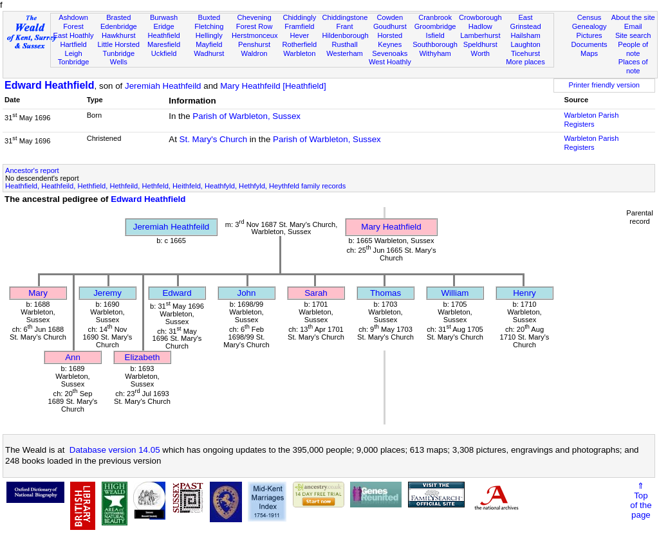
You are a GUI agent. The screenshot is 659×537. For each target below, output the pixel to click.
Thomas (385, 293)
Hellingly (209, 35)
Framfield (299, 26)
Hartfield (73, 44)
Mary (38, 293)
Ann (72, 357)
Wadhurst (209, 53)
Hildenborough (345, 35)
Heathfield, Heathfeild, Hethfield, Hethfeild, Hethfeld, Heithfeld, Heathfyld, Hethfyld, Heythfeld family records (175, 186)
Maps (589, 53)
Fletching (208, 26)
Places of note (633, 66)
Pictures (589, 35)
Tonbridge (73, 62)
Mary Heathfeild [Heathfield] (273, 86)
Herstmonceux (255, 35)
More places (525, 62)
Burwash (164, 17)
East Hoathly (73, 35)
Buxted (209, 17)
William (455, 293)
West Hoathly (390, 62)
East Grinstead (525, 22)
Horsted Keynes (389, 40)
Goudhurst (390, 26)
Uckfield (164, 53)
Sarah (316, 293)
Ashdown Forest (73, 22)
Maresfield (163, 44)
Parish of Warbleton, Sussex (246, 116)
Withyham (434, 53)
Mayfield (209, 44)
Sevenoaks (389, 53)
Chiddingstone (344, 17)
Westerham (344, 53)
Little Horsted (119, 44)
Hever (300, 35)
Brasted (118, 17)
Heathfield (164, 35)
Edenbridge (118, 26)
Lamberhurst (480, 35)
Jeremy (107, 293)
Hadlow (480, 26)
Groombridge (435, 26)
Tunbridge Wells (119, 58)
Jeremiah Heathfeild (163, 86)
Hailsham (525, 35)
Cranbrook (435, 17)
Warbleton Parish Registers (591, 119)
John (246, 293)
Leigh (73, 53)
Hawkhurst (118, 35)
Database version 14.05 (115, 450)
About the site (633, 17)
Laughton (525, 44)
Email (633, 26)
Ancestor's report (32, 170)
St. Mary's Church (214, 139)
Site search (633, 35)
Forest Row (254, 26)
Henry (524, 293)
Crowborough (480, 17)
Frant (345, 26)
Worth (480, 53)
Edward (176, 293)
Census (589, 17)
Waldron (254, 53)
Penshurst (254, 44)
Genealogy (589, 26)
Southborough (435, 44)
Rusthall (345, 44)
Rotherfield (299, 44)
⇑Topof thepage (640, 500)
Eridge (164, 26)
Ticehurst (525, 53)
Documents (589, 44)
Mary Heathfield (391, 227)
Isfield (435, 35)
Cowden (389, 17)
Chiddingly (299, 17)
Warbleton (299, 53)
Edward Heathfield (50, 85)
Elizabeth (142, 357)
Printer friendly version (604, 85)
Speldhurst (480, 44)
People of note (633, 49)
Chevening (254, 17)
